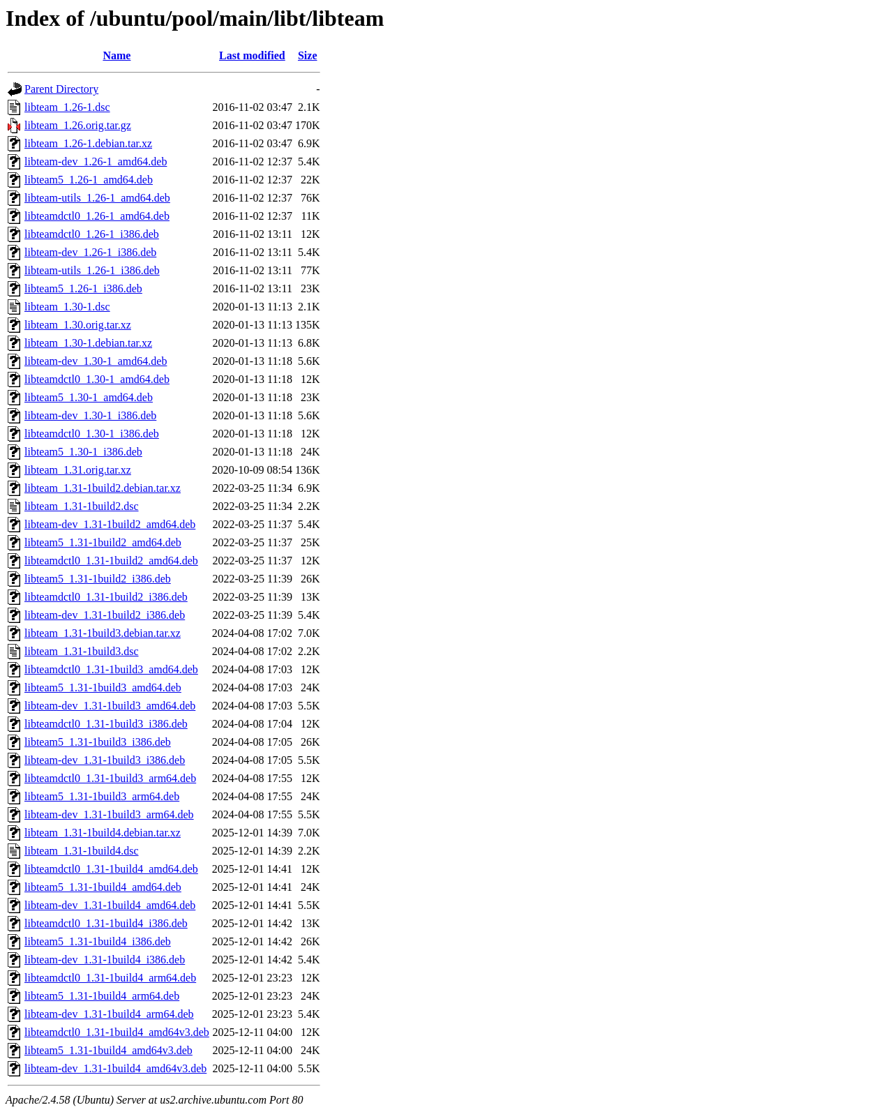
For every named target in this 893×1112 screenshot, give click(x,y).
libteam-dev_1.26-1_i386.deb (90, 252)
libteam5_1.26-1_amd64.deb (88, 180)
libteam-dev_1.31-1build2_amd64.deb (109, 524)
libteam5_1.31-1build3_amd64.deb (102, 687)
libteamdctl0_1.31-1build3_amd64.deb (111, 669)
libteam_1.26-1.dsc (67, 107)
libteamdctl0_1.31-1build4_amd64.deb (111, 869)
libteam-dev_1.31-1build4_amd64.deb (109, 905)
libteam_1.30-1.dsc (67, 307)
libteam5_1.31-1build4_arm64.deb (101, 996)
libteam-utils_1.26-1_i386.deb (92, 270)
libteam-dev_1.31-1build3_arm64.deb (109, 814)
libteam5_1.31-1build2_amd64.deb (102, 542)
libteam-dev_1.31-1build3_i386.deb (104, 760)
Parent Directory (61, 89)
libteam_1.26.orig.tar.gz (77, 125)
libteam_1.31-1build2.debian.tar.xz (102, 488)
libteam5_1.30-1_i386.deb (83, 452)
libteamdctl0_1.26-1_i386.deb (91, 234)
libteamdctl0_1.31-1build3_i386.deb (106, 724)
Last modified (252, 55)
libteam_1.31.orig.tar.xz (77, 470)
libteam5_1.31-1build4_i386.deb (97, 941)
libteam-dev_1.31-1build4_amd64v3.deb (115, 1068)
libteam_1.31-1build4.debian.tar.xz (102, 833)
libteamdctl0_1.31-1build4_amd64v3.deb (116, 1032)
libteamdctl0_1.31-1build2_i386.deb (106, 597)
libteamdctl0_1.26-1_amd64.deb (97, 216)
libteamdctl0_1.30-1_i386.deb (91, 433)
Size (307, 55)
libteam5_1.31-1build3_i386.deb (97, 742)
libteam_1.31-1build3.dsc (81, 651)
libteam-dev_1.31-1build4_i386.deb (104, 960)
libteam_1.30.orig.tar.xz (77, 325)
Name (116, 55)
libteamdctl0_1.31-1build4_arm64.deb (110, 978)
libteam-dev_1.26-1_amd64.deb (95, 161)
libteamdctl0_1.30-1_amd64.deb (97, 379)
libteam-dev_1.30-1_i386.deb (90, 415)
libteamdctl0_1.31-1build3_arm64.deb (110, 778)
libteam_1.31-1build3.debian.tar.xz (102, 633)
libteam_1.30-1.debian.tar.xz (88, 343)
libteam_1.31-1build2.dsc (81, 506)
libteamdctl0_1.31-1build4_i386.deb (106, 923)
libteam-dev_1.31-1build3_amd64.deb (109, 706)
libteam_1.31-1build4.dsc (81, 851)
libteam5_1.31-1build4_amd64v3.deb (108, 1050)
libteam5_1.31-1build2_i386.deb (97, 579)
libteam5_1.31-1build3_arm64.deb (101, 796)
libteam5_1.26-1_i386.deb (83, 288)
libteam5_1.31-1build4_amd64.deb (102, 887)
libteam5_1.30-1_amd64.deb (88, 397)
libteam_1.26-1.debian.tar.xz (88, 143)
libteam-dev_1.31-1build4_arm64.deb (109, 1014)
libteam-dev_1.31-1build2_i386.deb (104, 615)
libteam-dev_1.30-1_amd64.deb (95, 361)
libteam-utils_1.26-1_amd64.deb (97, 198)
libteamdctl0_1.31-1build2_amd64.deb (111, 560)
